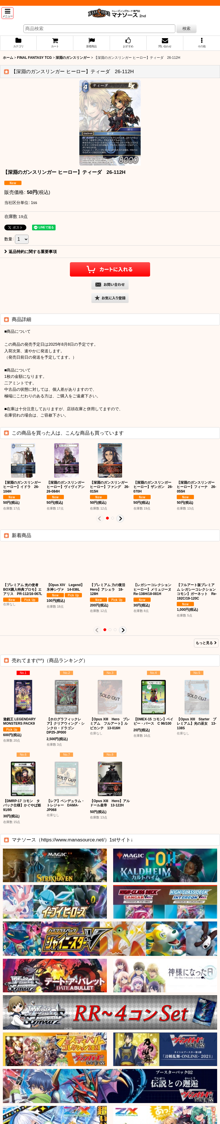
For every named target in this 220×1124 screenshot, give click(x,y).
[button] (7, 13)
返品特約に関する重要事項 (30, 251)
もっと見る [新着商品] (206, 643)
